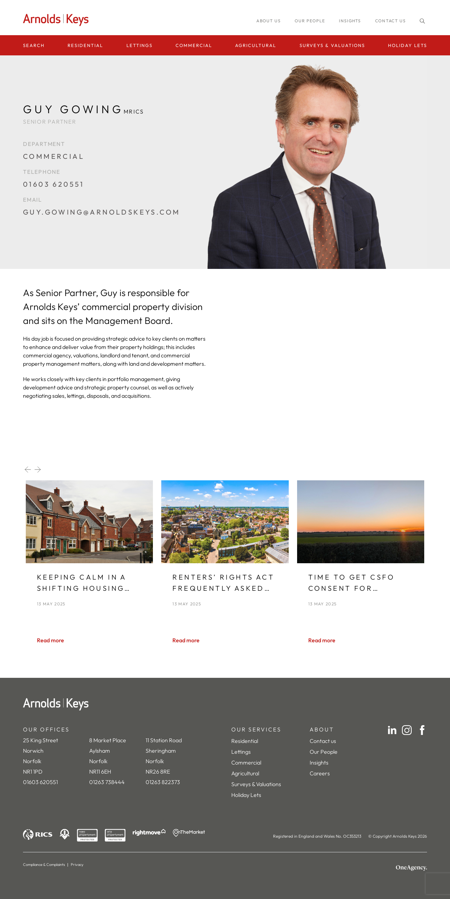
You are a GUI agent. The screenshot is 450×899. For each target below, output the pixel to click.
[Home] (225, 704)
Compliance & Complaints (44, 864)
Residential (85, 45)
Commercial (194, 45)
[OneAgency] (411, 868)
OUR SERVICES (256, 729)
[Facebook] (422, 730)
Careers (320, 773)
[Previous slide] (28, 469)
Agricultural (255, 45)
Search (34, 45)
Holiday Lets (407, 45)
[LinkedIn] (392, 730)
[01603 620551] (101, 187)
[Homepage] (58, 20)
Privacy (77, 864)
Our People (324, 751)
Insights (319, 762)
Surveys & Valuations (332, 45)
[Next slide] (37, 469)
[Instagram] (407, 730)
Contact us (390, 20)
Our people (310, 20)
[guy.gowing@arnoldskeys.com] (101, 215)
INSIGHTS (350, 20)
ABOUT (322, 729)
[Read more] (50, 640)
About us (268, 20)
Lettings (139, 45)
